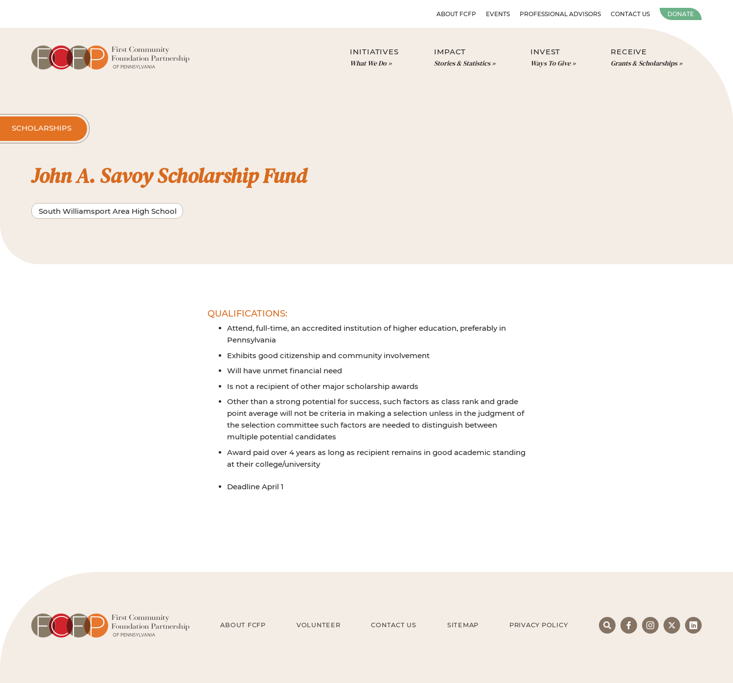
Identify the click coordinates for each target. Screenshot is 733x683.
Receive (646, 57)
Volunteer (319, 625)
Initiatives (374, 57)
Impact (464, 57)
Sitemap (463, 625)
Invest (552, 57)
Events (498, 14)
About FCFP (456, 14)
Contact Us (630, 14)
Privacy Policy (538, 625)
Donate (680, 14)
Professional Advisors (560, 14)
